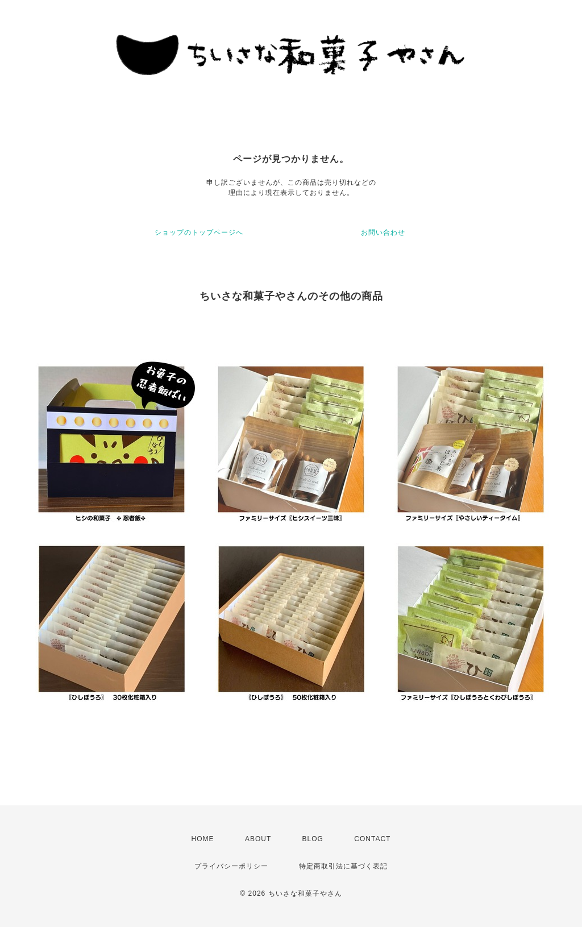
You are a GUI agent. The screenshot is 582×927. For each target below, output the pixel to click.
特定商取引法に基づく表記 (343, 866)
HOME (203, 839)
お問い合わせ (383, 232)
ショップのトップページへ (199, 232)
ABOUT (258, 839)
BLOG (312, 839)
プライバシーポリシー (231, 866)
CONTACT (372, 839)
